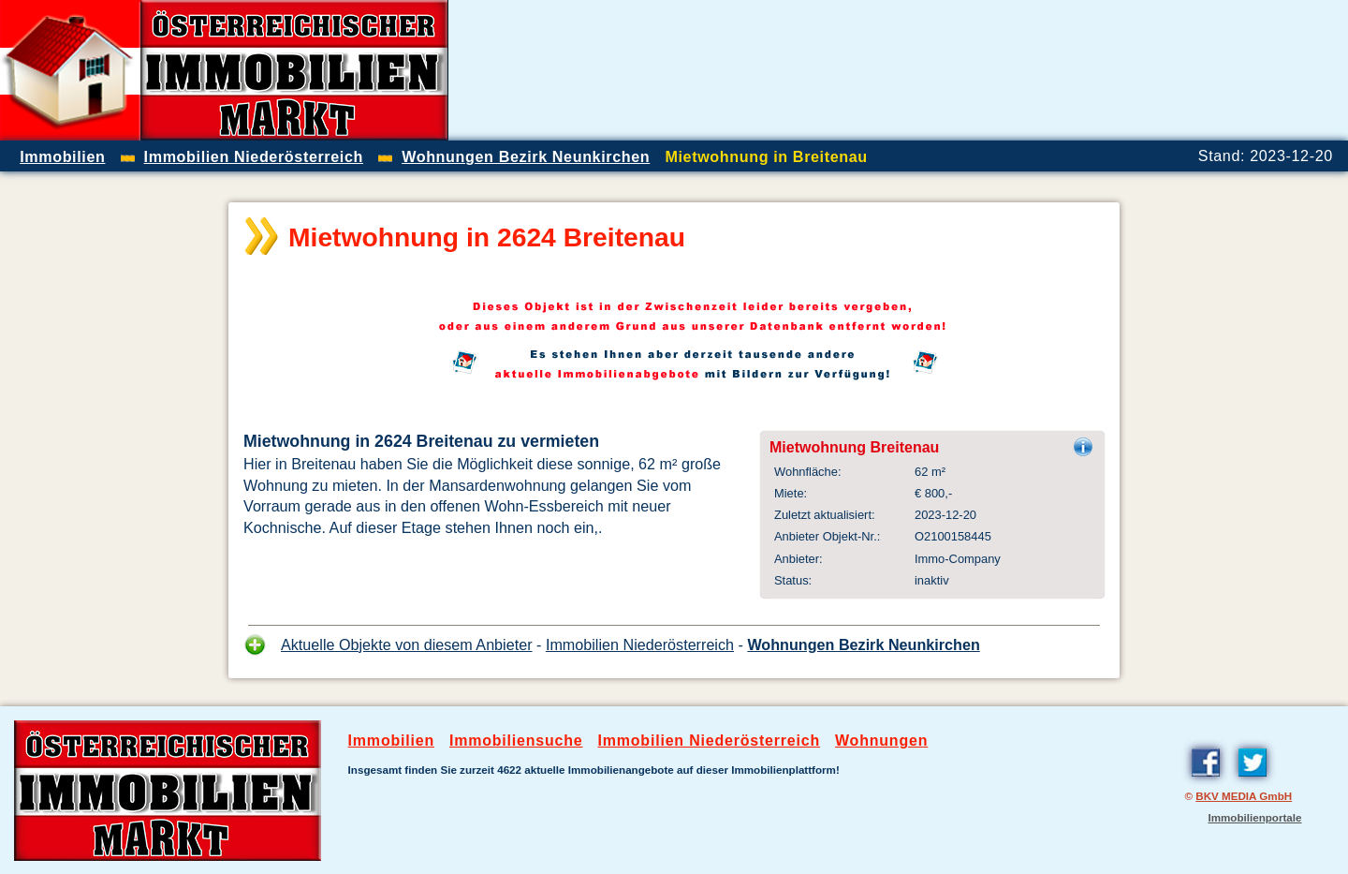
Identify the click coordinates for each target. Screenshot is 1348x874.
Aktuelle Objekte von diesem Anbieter (407, 644)
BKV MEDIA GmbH (1243, 796)
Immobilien (391, 740)
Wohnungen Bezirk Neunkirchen (863, 644)
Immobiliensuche (516, 740)
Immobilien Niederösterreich (640, 644)
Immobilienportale (1254, 817)
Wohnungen (881, 740)
